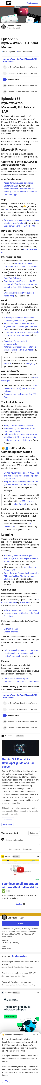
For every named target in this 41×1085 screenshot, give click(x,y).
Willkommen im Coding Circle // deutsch (21, 610)
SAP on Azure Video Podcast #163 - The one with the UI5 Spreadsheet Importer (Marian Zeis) (21, 476)
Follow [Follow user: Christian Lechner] (20, 924)
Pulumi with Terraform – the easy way (20, 983)
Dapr (7, 209)
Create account (32, 3)
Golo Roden (25, 602)
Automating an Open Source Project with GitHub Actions (20, 964)
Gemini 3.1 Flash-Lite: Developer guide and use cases (18, 763)
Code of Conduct (14, 849)
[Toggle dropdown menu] (37, 736)
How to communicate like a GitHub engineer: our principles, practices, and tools (20, 326)
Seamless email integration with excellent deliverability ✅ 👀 (20, 887)
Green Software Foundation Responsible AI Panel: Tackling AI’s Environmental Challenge (21, 576)
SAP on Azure (28, 501)
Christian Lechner (14, 26)
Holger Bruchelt (19, 504)
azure (5, 51)
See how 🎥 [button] (20, 904)
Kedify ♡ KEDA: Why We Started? (18, 425)
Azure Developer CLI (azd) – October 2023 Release (21, 388)
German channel (11, 629)
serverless (27, 51)
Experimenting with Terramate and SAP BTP (20, 974)
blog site (7, 363)
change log (30, 363)
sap (19, 51)
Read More (7, 824)
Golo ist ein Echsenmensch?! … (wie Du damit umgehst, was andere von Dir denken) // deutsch (21, 653)
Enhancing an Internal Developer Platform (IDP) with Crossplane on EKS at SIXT (21, 558)
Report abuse (27, 849)
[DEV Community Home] (9, 3)
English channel (11, 632)
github (12, 51)
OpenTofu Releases (12, 278)
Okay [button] (6, 1081)
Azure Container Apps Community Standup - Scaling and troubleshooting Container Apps (20, 192)
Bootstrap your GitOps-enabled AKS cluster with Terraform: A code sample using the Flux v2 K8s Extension (20, 284)
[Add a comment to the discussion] (22, 841)
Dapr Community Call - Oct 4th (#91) (20, 226)
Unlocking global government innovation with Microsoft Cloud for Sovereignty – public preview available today (21, 437)
